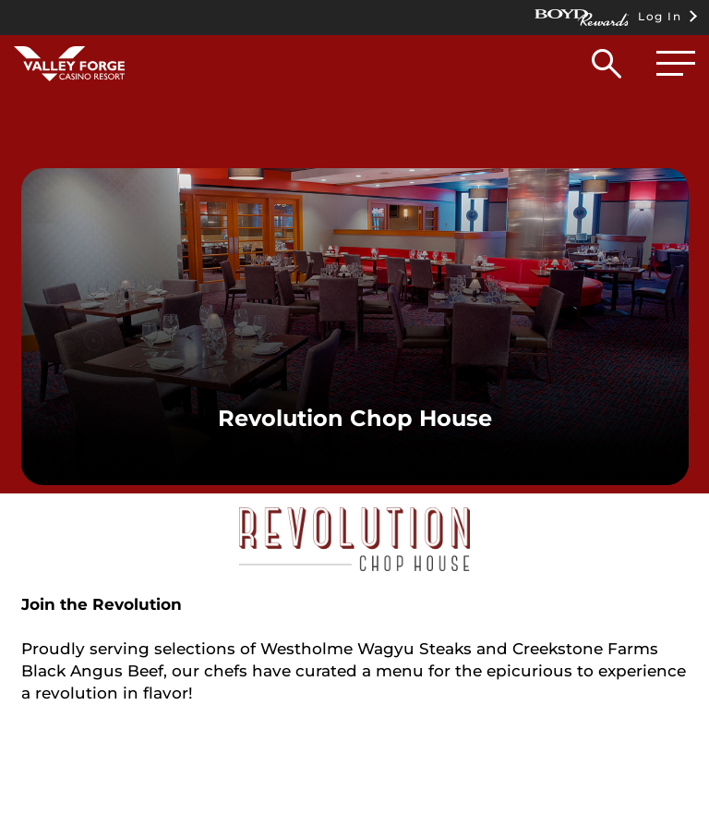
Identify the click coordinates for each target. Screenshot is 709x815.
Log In (608, 17)
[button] (606, 68)
